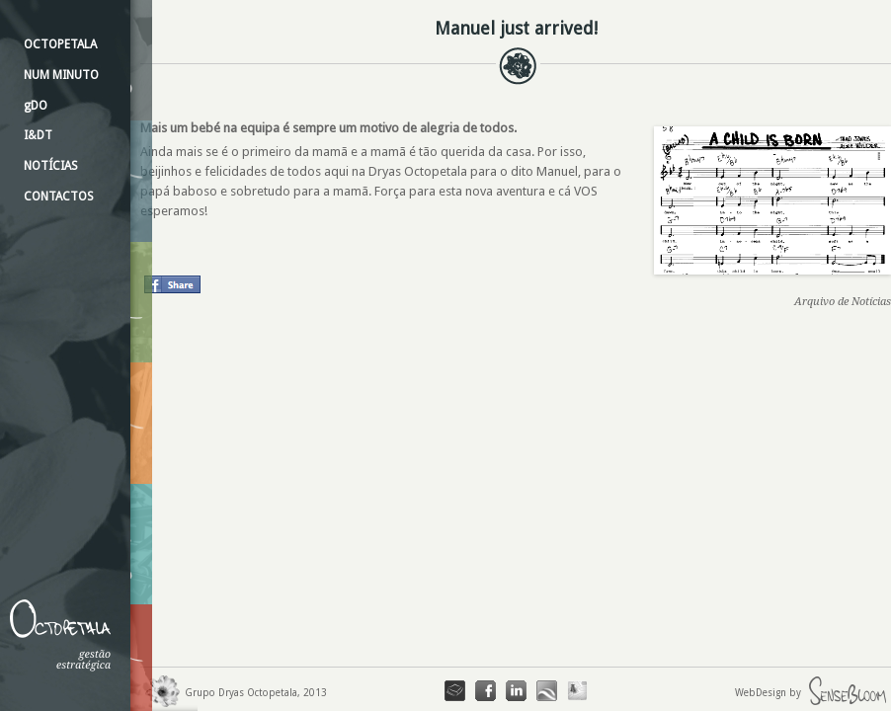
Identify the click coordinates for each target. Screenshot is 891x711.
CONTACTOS (59, 196)
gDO (35, 106)
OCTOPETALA (60, 44)
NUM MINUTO (61, 75)
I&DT (38, 135)
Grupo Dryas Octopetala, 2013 (233, 692)
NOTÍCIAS (51, 166)
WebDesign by (813, 692)
